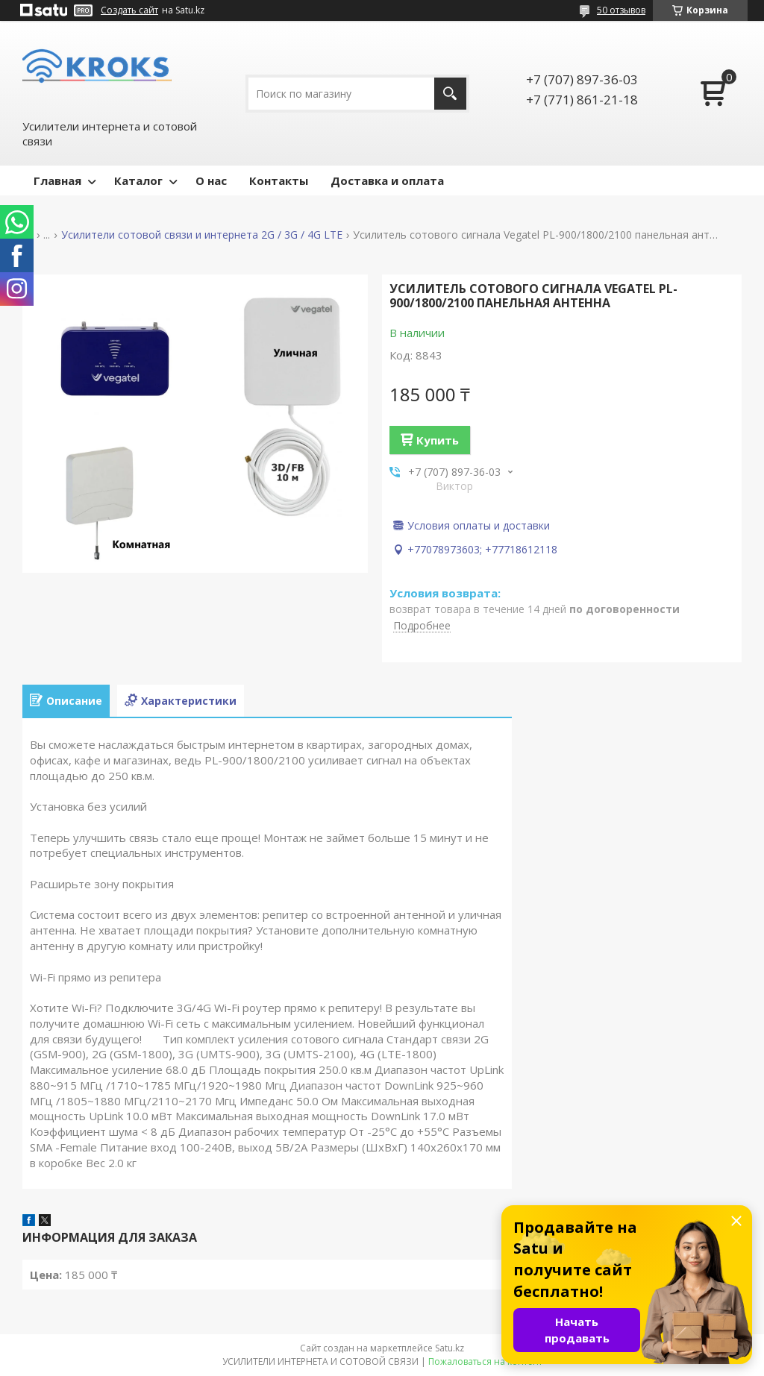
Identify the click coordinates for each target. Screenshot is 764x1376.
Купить (437, 440)
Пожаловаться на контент (485, 1361)
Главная (57, 180)
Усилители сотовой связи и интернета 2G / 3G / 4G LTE (201, 235)
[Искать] (450, 94)
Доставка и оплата (387, 180)
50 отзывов (621, 10)
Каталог (138, 180)
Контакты (278, 180)
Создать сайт (129, 10)
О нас (211, 180)
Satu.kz (449, 1348)
